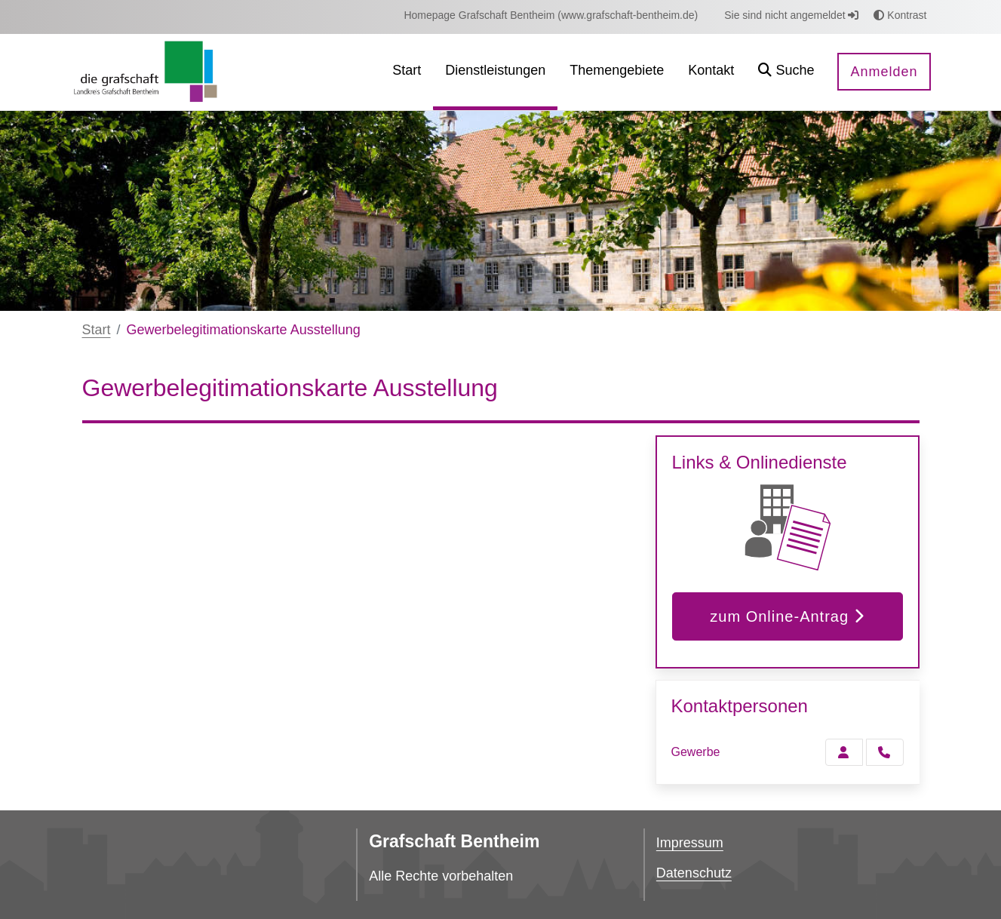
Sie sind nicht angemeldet (791, 15)
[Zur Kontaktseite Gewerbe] (844, 752)
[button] (786, 72)
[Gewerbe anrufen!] (885, 752)
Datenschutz (694, 873)
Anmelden (883, 71)
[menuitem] (551, 15)
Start (96, 329)
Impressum (689, 842)
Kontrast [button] (900, 15)
